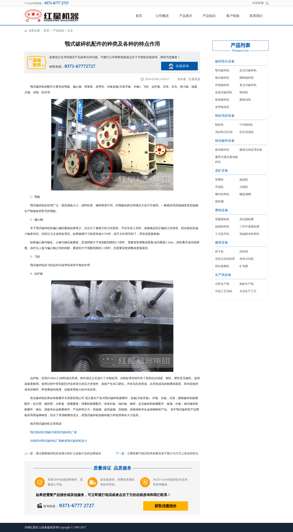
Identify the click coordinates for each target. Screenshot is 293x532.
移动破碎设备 (225, 140)
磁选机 (243, 179)
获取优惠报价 (166, 506)
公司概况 (162, 15)
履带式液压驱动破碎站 (226, 159)
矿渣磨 (243, 266)
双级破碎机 (222, 99)
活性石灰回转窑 (225, 258)
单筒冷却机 (246, 258)
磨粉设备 (221, 210)
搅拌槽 (219, 201)
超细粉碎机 (222, 226)
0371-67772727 (80, 66)
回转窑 (243, 251)
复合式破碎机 (248, 85)
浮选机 (219, 186)
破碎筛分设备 (225, 61)
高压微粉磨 (246, 219)
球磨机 (219, 179)
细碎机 (243, 92)
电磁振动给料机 (249, 233)
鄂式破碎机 (222, 70)
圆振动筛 (245, 99)
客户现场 (232, 15)
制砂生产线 (246, 283)
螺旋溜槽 (245, 194)
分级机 (243, 186)
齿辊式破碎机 (223, 92)
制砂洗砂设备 (225, 115)
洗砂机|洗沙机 (224, 132)
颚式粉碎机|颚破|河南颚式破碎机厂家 (53, 432)
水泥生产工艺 (248, 291)
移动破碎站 (222, 149)
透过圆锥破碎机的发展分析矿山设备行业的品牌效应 (68, 453)
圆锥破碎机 (246, 77)
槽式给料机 (222, 194)
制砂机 (219, 124)
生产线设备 (223, 274)
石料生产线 (222, 283)
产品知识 (209, 15)
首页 (139, 15)
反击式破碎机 (248, 70)
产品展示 (185, 15)
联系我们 (256, 15)
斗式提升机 (222, 233)
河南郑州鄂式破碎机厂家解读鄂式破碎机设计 (58, 440)
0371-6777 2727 (76, 505)
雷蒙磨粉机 (222, 219)
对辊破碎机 (222, 85)
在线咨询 (182, 66)
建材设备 (221, 242)
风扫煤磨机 (222, 266)
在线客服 (258, 2)
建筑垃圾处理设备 (250, 149)
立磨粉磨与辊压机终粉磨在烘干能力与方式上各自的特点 (162, 453)
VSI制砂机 (246, 124)
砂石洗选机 (246, 132)
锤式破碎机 (222, 77)
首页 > (48, 30)
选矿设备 (221, 170)
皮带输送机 (222, 107)
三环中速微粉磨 (249, 226)
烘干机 (219, 251)
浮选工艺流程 (223, 291)
